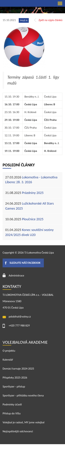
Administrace (16, 275)
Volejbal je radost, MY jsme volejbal (23, 422)
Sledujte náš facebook (25, 263)
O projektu (9, 350)
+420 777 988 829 (19, 325)
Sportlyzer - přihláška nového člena (23, 395)
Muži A (23, 20)
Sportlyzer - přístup (14, 386)
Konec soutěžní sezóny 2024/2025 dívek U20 (29, 232)
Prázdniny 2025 (24, 193)
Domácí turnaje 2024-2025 (18, 368)
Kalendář (8, 359)
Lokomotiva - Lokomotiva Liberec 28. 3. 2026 (31, 179)
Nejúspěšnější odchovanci (18, 431)
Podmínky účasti (12, 404)
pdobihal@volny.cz (20, 316)
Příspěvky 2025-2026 (15, 377)
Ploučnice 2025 (24, 219)
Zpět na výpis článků (50, 20)
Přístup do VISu (12, 413)
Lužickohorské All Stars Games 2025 (29, 205)
